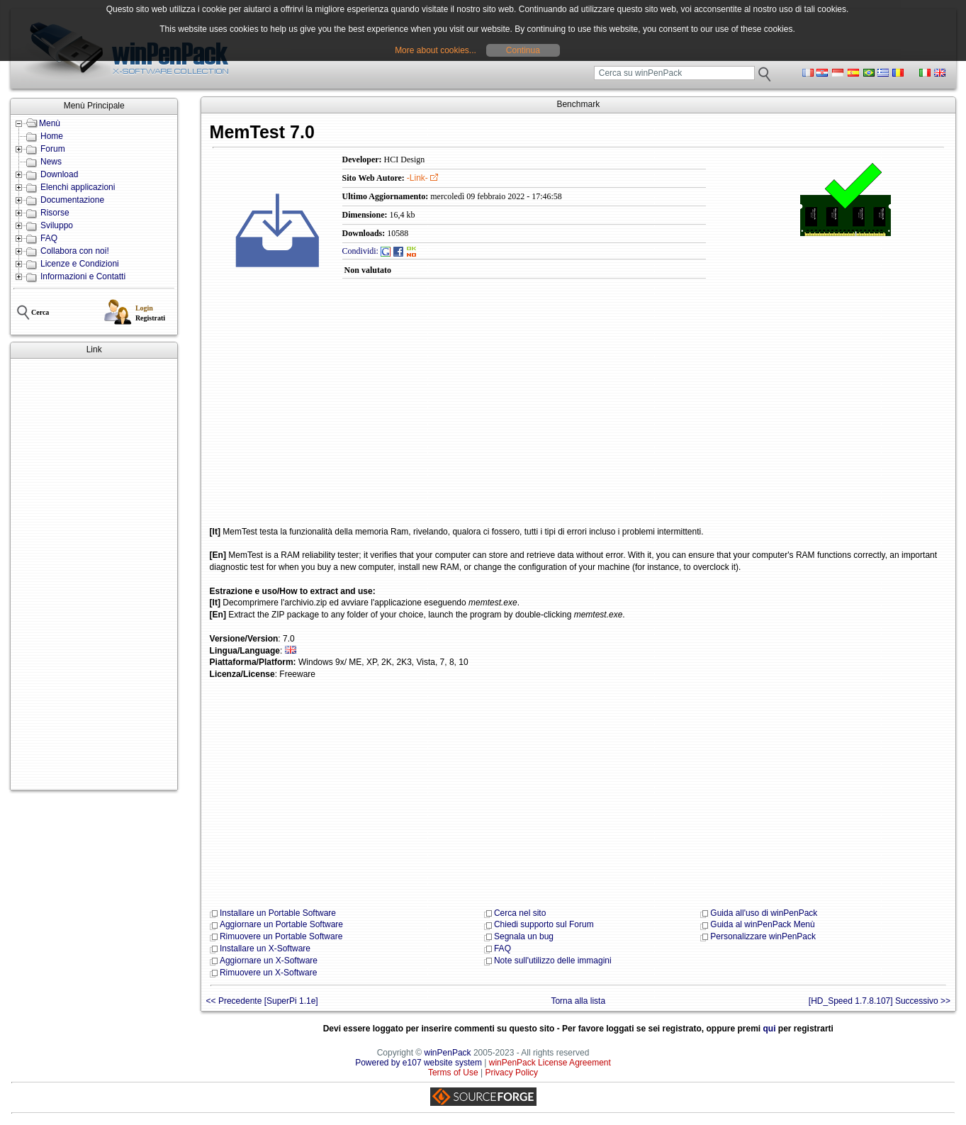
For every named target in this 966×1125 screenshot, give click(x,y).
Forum (52, 149)
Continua (523, 50)
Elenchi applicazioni (77, 187)
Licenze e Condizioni (79, 264)
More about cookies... (435, 50)
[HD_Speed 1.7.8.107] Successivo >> (879, 1001)
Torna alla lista (578, 1001)
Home (51, 136)
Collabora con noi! (74, 251)
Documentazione (72, 200)
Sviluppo (56, 225)
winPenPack (448, 1053)
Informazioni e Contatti (82, 276)
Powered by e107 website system (418, 1063)
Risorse (54, 213)
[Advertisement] (93, 574)
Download (59, 174)
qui (769, 1029)
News (51, 162)
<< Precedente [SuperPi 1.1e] (262, 1001)
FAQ (48, 238)
